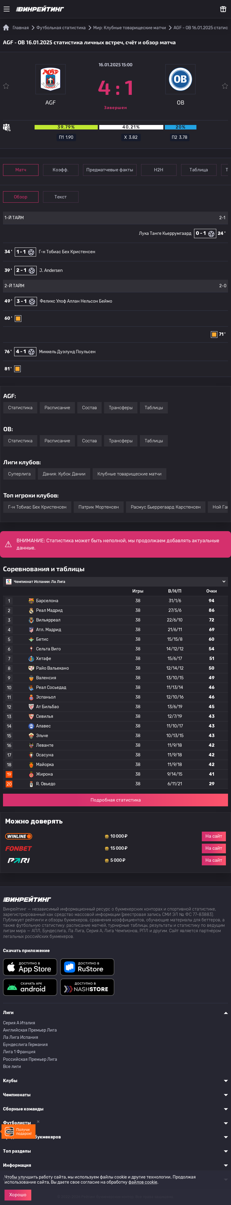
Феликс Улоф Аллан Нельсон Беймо (76, 301)
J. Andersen (51, 270)
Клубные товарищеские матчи (129, 474)
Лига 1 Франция (19, 1051)
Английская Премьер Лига (30, 1030)
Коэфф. (63, 170)
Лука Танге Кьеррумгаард (165, 233)
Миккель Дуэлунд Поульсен (67, 351)
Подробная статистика (116, 800)
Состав (89, 407)
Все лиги (12, 1066)
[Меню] (6, 9)
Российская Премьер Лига (30, 1059)
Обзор (21, 197)
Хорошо (17, 1194)
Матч (21, 170)
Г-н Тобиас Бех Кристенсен (67, 251)
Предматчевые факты (112, 170)
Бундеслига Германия (25, 1044)
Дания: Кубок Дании (64, 474)
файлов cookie (142, 1182)
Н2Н (162, 170)
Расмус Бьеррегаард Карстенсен (166, 507)
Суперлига (19, 474)
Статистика (20, 407)
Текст (63, 197)
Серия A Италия (19, 1023)
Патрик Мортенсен (99, 507)
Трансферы (121, 407)
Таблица (204, 170)
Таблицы (154, 407)
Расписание (57, 407)
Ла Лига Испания (20, 1037)
